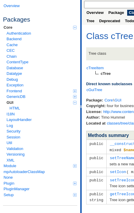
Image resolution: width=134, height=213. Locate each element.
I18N (11, 114)
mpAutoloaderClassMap (24, 172)
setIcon (118, 170)
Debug (12, 79)
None (8, 177)
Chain (12, 56)
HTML (15, 108)
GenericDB (42, 96)
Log (10, 125)
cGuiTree (94, 90)
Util (9, 143)
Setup (40, 195)
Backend (14, 39)
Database (15, 68)
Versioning (16, 154)
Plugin (40, 183)
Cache (12, 45)
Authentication (19, 33)
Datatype (14, 73)
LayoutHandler (19, 119)
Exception (15, 85)
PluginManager (16, 189)
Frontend (42, 91)
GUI (42, 102)
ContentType (18, 62)
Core (40, 27)
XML (11, 160)
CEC (11, 50)
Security (14, 131)
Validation (15, 148)
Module (40, 166)
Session (13, 137)
